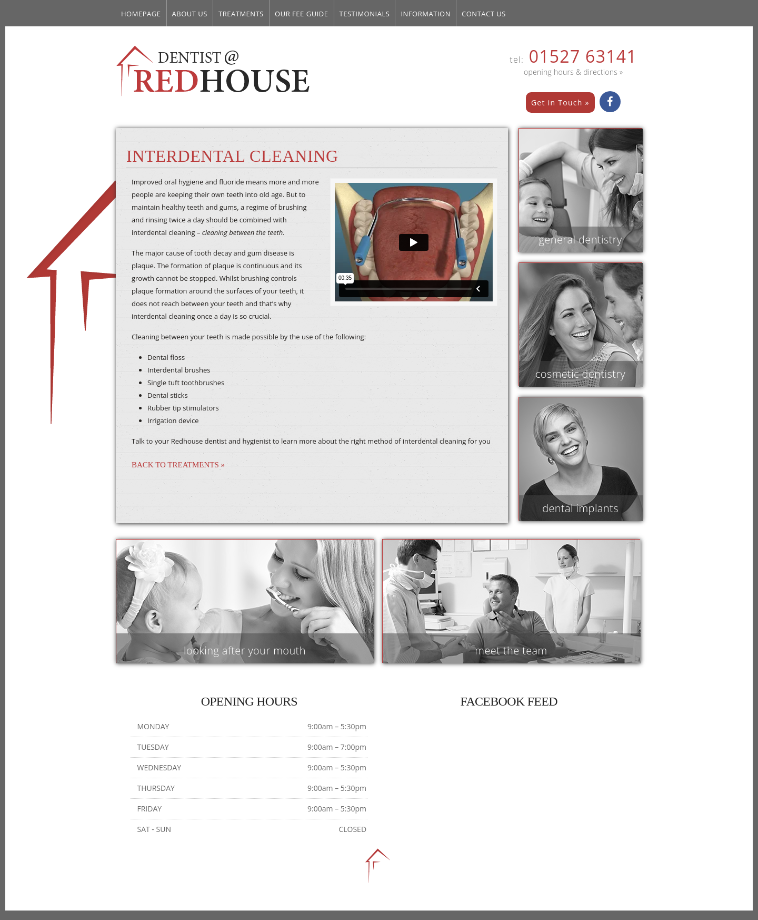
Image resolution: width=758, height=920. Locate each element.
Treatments (241, 13)
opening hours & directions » (573, 72)
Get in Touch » (560, 102)
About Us (190, 13)
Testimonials (365, 13)
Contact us (484, 13)
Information (426, 13)
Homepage (141, 13)
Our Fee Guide (301, 13)
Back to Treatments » (178, 465)
